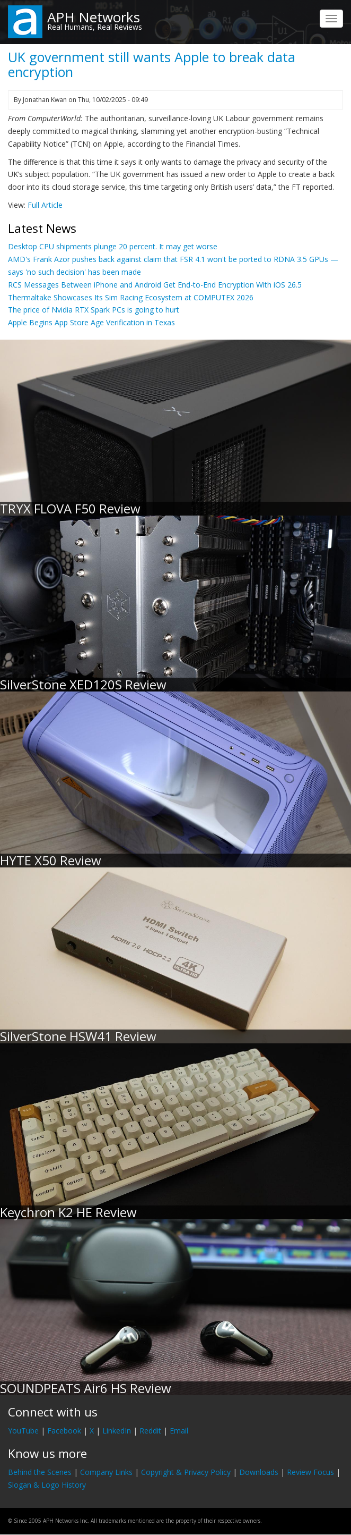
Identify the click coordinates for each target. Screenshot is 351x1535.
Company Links (106, 1472)
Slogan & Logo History (47, 1485)
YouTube (23, 1431)
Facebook (64, 1431)
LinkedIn (116, 1431)
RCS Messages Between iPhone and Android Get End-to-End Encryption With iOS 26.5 (155, 285)
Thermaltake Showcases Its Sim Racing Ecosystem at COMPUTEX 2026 (130, 297)
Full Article (45, 205)
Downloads (258, 1472)
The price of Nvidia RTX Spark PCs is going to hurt (93, 310)
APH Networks (93, 17)
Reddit (150, 1431)
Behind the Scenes (40, 1472)
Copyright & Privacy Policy (186, 1472)
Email (179, 1431)
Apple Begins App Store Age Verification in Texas (91, 322)
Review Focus (310, 1472)
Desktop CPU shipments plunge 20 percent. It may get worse (112, 246)
